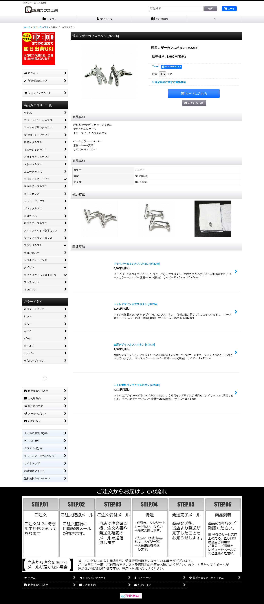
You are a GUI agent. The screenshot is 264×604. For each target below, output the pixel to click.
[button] (214, 19)
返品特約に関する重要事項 (169, 82)
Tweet (155, 66)
